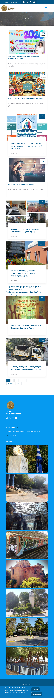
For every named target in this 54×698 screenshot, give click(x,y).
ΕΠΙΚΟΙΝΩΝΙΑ (14, 2)
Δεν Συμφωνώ (37, 694)
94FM (6, 2)
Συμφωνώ (35, 689)
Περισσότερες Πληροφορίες (17, 692)
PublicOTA (29, 684)
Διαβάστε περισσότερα (15, 289)
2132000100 (11, 435)
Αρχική (27, 18)
